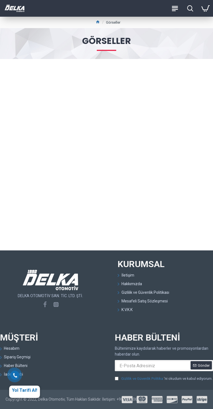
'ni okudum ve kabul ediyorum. (163, 378)
